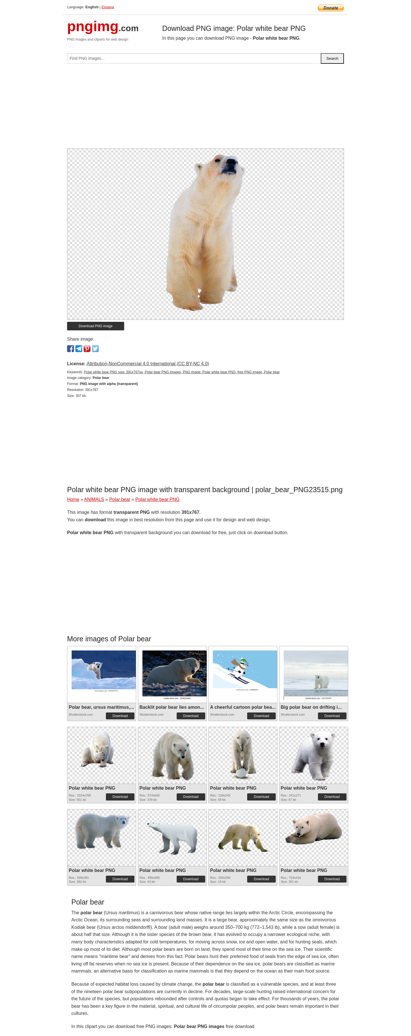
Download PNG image (96, 326)
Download (120, 716)
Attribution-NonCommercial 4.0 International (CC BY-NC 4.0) (147, 363)
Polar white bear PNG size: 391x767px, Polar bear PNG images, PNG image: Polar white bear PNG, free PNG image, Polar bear (182, 372)
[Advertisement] (205, 108)
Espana (108, 7)
